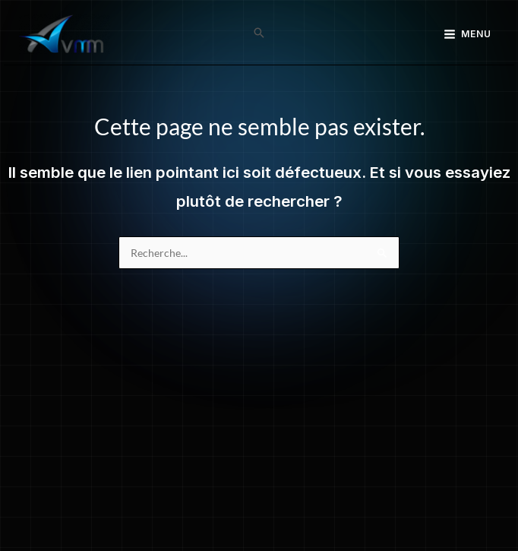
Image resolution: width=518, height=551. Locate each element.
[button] (259, 34)
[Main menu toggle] (467, 33)
